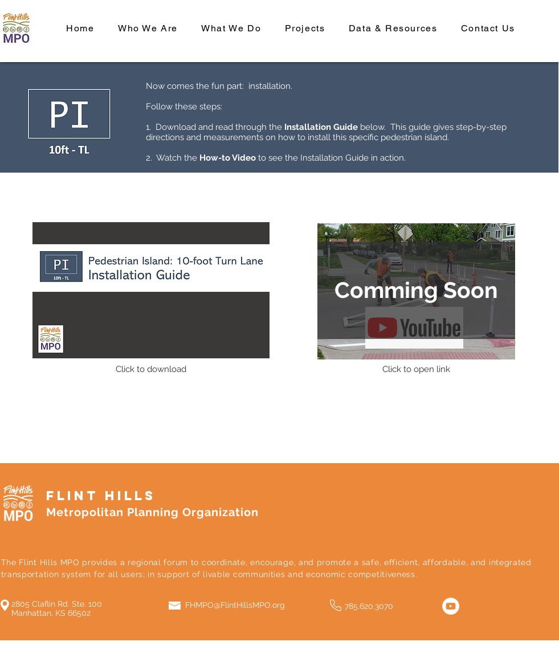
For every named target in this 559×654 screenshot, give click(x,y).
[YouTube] (450, 606)
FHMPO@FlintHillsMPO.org (235, 605)
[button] (416, 290)
